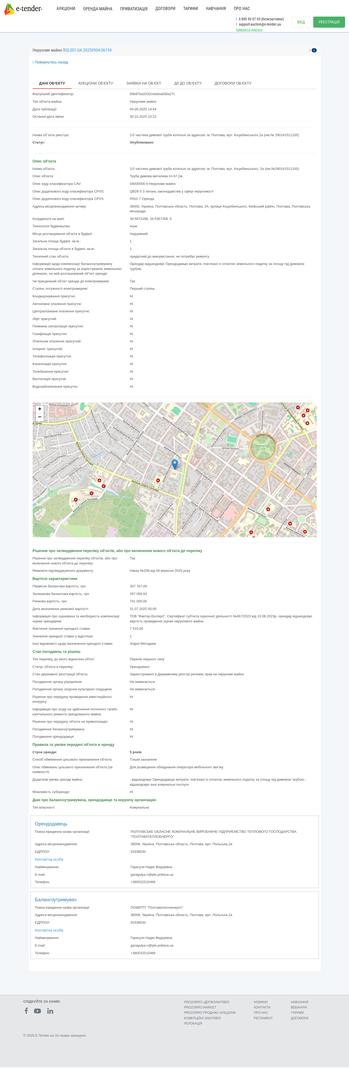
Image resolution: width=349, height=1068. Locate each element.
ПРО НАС (242, 8)
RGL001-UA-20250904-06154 (87, 50)
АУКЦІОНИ (66, 8)
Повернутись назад (50, 63)
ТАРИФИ (190, 8)
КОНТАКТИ (262, 1008)
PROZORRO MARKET (200, 1008)
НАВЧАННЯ (216, 8)
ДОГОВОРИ (165, 8)
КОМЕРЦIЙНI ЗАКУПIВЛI (202, 1019)
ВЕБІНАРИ (299, 1008)
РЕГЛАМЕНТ (263, 1019)
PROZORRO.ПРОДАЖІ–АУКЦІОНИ (210, 1014)
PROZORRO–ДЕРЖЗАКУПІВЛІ (206, 1003)
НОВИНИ (260, 1003)
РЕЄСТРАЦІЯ (329, 22)
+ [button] (39, 411)
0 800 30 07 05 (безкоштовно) (260, 19)
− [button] (39, 418)
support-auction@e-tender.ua (258, 24)
